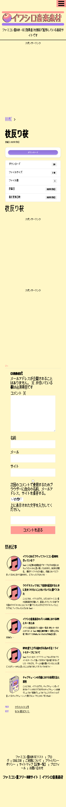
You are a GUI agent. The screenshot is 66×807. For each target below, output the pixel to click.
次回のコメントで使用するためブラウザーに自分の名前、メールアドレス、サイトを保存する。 (32, 489)
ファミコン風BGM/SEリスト (30, 731)
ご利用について (34, 735)
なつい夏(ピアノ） (22, 711)
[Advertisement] (33, 78)
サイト (15, 466)
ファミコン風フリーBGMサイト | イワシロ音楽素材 (33, 752)
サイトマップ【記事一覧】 (33, 738)
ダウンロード (33, 152)
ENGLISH (17, 735)
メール (15, 452)
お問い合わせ (36, 742)
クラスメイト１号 (22, 707)
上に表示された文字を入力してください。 (32, 507)
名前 (13, 438)
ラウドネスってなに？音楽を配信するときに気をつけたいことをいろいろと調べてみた (41, 589)
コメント (18, 393)
